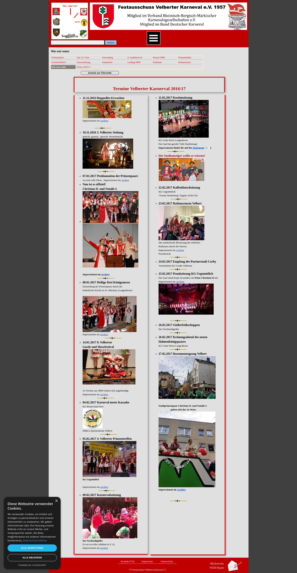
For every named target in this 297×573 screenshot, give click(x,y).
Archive (180, 250)
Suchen (110, 42)
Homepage (198, 147)
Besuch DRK (159, 57)
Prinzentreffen (184, 57)
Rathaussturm (184, 62)
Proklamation (57, 57)
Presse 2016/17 (84, 67)
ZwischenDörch (58, 62)
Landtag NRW (134, 62)
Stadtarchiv (107, 62)
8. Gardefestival (134, 57)
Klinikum (157, 62)
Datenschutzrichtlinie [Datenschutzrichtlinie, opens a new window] (35, 540)
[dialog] (32, 533)
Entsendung (107, 57)
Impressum (147, 561)
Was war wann (58, 67)
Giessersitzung (83, 62)
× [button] (56, 501)
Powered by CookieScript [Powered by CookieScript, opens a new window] (32, 565)
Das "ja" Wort (83, 57)
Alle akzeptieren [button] (32, 548)
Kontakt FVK (128, 561)
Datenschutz (167, 561)
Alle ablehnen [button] (32, 557)
